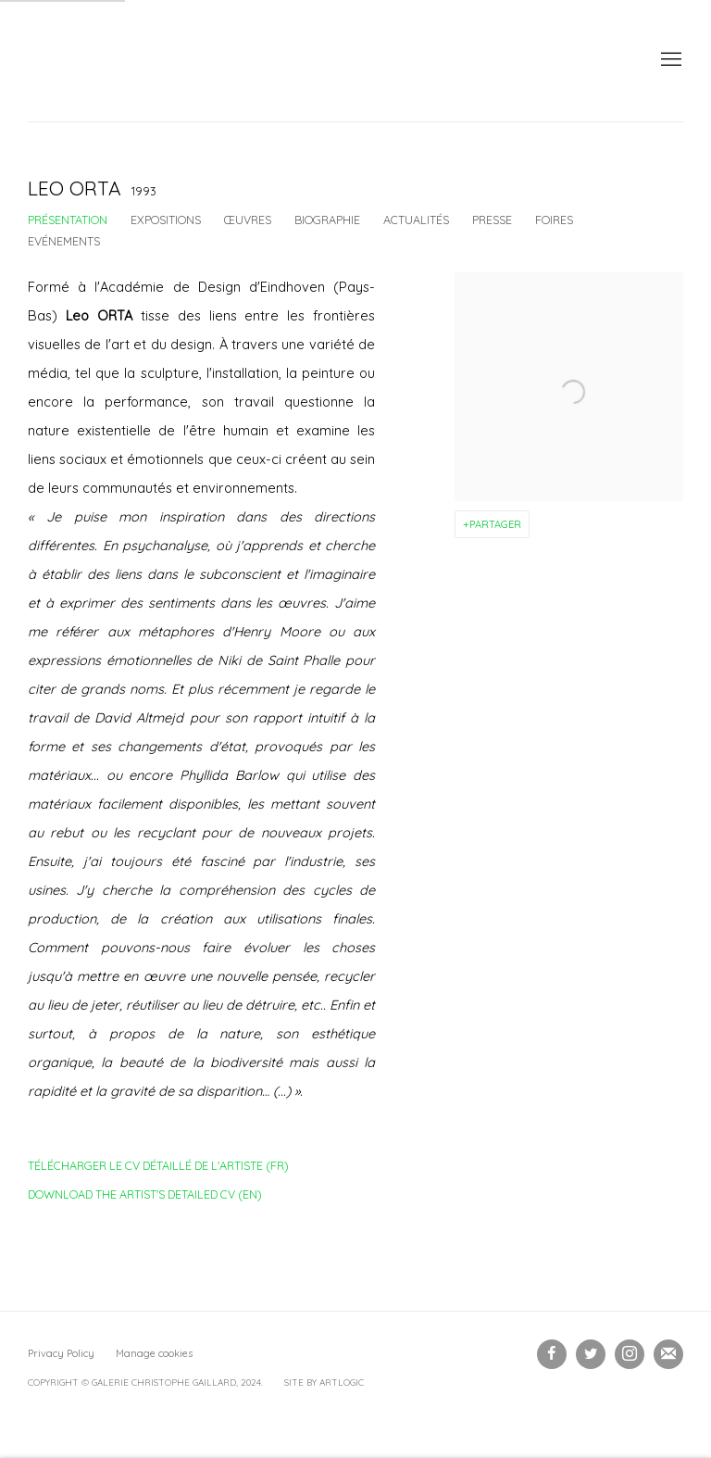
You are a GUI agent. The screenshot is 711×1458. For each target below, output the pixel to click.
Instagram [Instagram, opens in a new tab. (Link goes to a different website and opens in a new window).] (629, 1354)
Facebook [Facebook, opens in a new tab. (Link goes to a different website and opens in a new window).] (552, 1354)
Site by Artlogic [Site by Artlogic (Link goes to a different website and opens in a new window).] (324, 1382)
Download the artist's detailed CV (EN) (145, 1198)
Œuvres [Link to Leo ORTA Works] (247, 219)
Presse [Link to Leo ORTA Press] (492, 219)
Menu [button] (669, 60)
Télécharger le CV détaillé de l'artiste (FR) (158, 1169)
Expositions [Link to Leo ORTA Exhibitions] (166, 219)
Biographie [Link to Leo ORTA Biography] (327, 219)
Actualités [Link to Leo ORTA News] (416, 219)
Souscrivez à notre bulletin (668, 1354)
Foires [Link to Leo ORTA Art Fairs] (554, 219)
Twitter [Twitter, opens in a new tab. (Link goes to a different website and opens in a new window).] (590, 1354)
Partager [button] (495, 524)
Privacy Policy (61, 1353)
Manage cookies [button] (154, 1353)
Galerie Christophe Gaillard (167, 60)
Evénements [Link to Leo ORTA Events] (64, 240)
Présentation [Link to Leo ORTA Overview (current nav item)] (67, 219)
